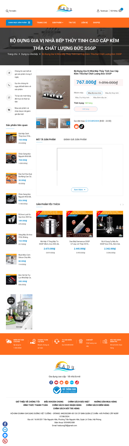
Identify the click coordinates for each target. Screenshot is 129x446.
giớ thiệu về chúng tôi (28, 402)
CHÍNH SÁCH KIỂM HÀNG (97, 405)
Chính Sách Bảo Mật (79, 402)
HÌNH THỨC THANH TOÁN (35, 405)
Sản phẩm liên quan (17, 125)
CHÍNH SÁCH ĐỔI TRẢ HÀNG (66, 408)
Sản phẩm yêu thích (48, 204)
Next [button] (68, 123)
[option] (53, 92)
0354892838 (93, 121)
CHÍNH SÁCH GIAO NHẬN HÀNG (67, 405)
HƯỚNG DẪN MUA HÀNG (105, 402)
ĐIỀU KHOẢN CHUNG (53, 402)
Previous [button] (38, 123)
